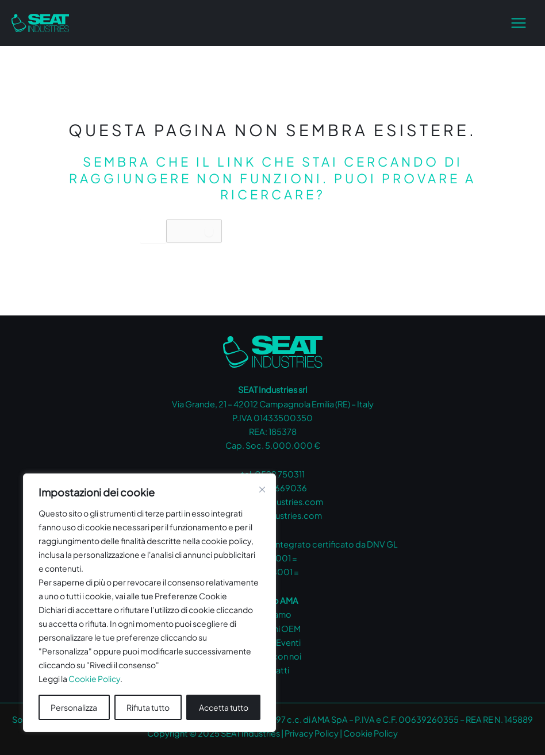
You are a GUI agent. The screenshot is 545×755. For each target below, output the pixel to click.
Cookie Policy (94, 678)
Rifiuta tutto (148, 707)
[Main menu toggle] (519, 23)
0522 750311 (280, 474)
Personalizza (74, 707)
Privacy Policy (312, 733)
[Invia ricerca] (209, 231)
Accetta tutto (223, 707)
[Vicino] (262, 489)
